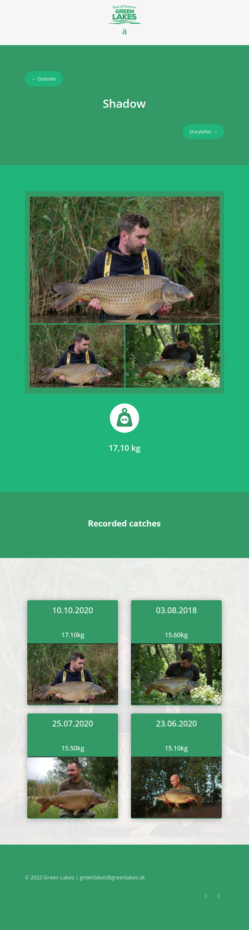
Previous (21, 357)
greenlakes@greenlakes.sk (112, 877)
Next (227, 357)
